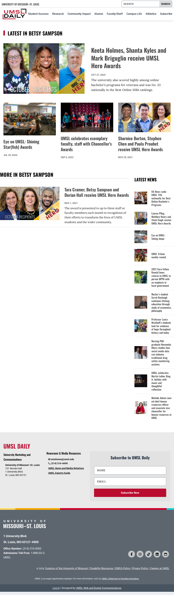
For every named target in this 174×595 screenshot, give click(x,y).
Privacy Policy (140, 568)
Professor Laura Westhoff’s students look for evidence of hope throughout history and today (161, 326)
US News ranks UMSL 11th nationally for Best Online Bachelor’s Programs (160, 198)
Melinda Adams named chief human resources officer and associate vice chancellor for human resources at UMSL (161, 408)
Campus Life (134, 13)
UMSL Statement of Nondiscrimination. (120, 578)
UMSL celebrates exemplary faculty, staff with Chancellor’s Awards (86, 143)
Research (58, 13)
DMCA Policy (122, 568)
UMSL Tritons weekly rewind (158, 255)
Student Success (38, 13)
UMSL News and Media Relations (66, 468)
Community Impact (79, 13)
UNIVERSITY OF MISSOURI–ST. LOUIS (20, 4)
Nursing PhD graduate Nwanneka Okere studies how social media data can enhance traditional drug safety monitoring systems (161, 352)
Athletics (151, 13)
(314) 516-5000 (32, 548)
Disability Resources (101, 568)
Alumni (98, 13)
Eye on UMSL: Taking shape (158, 237)
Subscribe (166, 13)
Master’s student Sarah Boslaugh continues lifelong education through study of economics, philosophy (161, 303)
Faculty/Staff (115, 13)
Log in (56, 588)
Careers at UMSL (159, 568)
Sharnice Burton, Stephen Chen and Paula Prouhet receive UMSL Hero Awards (140, 143)
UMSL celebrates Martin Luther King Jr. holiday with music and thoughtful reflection (160, 381)
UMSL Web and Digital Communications (98, 588)
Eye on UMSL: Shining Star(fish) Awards (21, 144)
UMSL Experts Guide (59, 473)
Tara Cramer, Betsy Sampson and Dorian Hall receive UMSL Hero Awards (97, 192)
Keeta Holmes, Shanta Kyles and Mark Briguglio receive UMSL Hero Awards (128, 58)
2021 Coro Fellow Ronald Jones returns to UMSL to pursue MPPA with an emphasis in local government (161, 277)
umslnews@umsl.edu (62, 459)
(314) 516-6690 (59, 463)
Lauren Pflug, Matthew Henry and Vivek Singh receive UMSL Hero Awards (161, 218)
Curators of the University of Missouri (66, 568)
